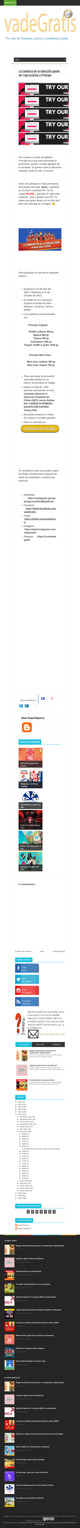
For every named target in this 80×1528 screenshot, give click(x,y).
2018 (20, 1198)
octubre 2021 (25, 1122)
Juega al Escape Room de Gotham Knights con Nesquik (38, 1310)
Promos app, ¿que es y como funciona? (32, 1472)
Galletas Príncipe (40, 428)
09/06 (24, 1166)
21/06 (24, 1156)
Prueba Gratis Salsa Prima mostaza (30, 1460)
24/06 (24, 1151)
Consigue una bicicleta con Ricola (29, 1498)
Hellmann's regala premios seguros (30, 1348)
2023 (20, 1109)
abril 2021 (24, 1183)
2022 (20, 1112)
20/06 (24, 1159)
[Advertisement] (40, 110)
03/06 (24, 1176)
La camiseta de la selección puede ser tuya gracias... (41, 1149)
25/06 (24, 1146)
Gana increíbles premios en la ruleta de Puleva (34, 1485)
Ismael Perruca (23, 1225)
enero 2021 (24, 1191)
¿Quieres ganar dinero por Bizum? (30, 1259)
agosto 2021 (25, 1127)
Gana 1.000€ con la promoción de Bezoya (32, 1447)
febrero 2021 (25, 1188)
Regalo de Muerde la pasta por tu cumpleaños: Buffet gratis (40, 1246)
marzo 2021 (24, 1186)
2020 (20, 1193)
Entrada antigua (59, 951)
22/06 (24, 1154)
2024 (20, 1107)
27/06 (24, 1141)
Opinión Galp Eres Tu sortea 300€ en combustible (36, 1297)
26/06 (24, 1144)
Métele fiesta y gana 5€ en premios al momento (35, 1335)
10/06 (24, 1164)
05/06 (24, 1171)
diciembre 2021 (26, 1117)
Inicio (42, 951)
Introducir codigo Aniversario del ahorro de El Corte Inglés (39, 1434)
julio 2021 (24, 1129)
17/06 (24, 1161)
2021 (20, 1114)
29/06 (24, 1136)
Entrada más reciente (23, 951)
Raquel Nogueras (24, 1228)
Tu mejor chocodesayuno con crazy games (33, 1284)
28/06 (24, 1139)
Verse (44, 187)
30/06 (24, 1134)
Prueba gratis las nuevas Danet (28, 1271)
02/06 (24, 1178)
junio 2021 (24, 1132)
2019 (20, 1196)
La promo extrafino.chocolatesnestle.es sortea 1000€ (37, 1323)
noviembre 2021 (26, 1119)
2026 (20, 1102)
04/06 (24, 1173)
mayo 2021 (24, 1181)
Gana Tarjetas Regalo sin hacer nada (30, 1361)
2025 (20, 1104)
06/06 (24, 1168)
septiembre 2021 (26, 1124)
